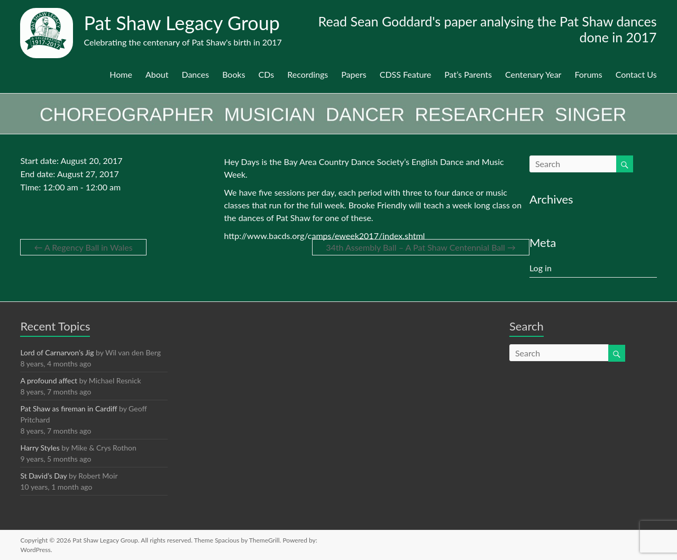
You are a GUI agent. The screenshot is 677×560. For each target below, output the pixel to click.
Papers (353, 74)
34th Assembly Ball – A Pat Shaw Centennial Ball (421, 247)
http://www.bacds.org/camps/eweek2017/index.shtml (324, 236)
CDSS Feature (406, 74)
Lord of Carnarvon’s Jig (57, 352)
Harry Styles (39, 447)
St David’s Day (43, 475)
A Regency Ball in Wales (83, 247)
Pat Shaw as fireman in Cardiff (68, 408)
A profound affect (48, 380)
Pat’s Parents (468, 74)
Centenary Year (533, 74)
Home (120, 74)
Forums (588, 74)
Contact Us (636, 74)
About (157, 74)
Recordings (307, 74)
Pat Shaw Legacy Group (182, 22)
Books (233, 74)
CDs (267, 74)
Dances (195, 74)
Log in (540, 268)
